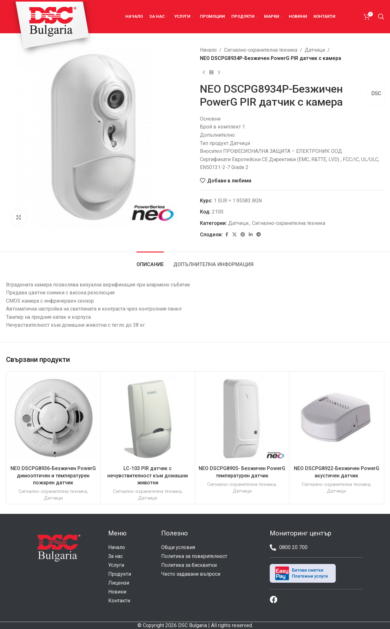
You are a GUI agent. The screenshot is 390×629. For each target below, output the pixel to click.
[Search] (381, 16)
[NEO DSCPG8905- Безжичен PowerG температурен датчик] (242, 418)
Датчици (315, 50)
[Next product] (219, 72)
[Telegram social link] (258, 234)
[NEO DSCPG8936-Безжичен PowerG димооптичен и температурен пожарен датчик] (53, 418)
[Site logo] (51, 29)
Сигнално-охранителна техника (260, 50)
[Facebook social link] (226, 234)
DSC (376, 93)
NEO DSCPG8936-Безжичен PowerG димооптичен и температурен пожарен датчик (53, 475)
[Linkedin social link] (250, 234)
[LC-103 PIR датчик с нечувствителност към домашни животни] (148, 418)
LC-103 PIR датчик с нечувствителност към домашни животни (147, 475)
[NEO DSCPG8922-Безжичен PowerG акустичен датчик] (336, 418)
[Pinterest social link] (243, 234)
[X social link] (234, 234)
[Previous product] (204, 72)
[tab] (150, 261)
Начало (208, 50)
